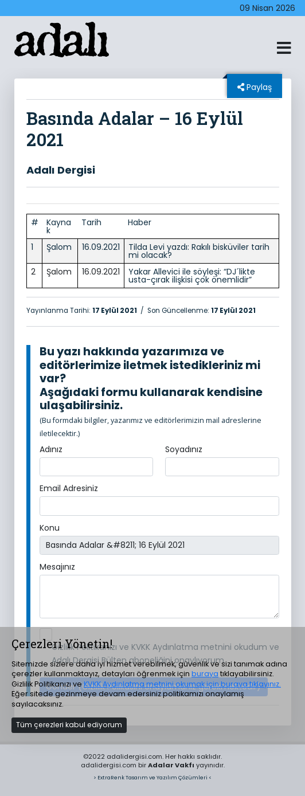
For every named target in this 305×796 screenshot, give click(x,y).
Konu (50, 528)
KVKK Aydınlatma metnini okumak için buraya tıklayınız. (182, 684)
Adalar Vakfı (171, 765)
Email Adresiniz (69, 488)
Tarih (91, 222)
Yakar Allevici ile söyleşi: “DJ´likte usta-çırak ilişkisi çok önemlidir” (191, 275)
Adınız (51, 449)
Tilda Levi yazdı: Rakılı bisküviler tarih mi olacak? (198, 251)
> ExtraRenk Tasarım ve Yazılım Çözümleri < (152, 777)
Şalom (59, 247)
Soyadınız (183, 449)
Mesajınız (57, 567)
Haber (139, 222)
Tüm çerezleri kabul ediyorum (69, 725)
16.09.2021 (101, 247)
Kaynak (58, 226)
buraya (204, 674)
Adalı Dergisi (60, 170)
